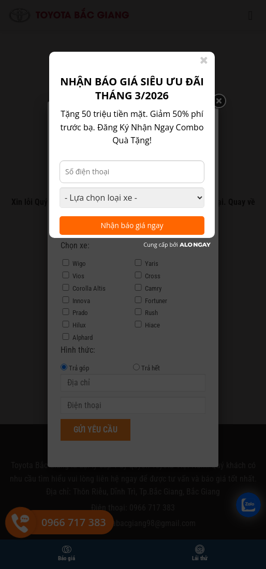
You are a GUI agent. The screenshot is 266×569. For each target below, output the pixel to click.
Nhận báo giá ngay (131, 225)
